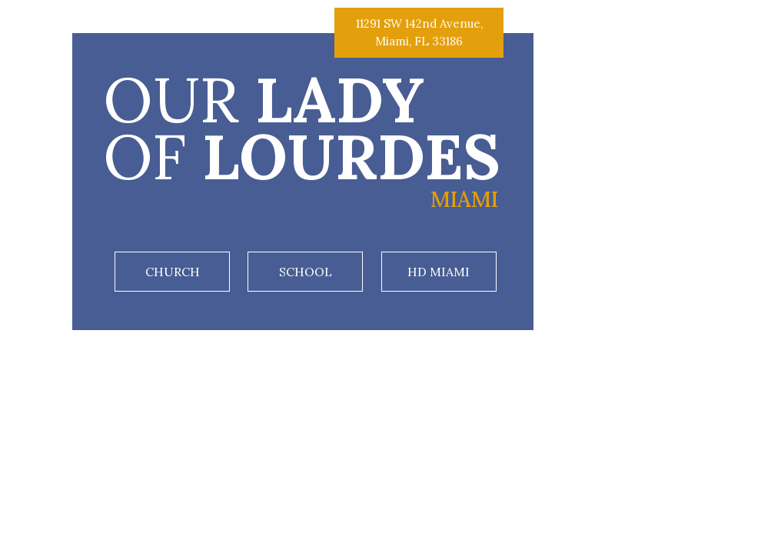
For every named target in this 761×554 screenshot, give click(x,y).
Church (172, 271)
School (305, 271)
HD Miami (438, 271)
